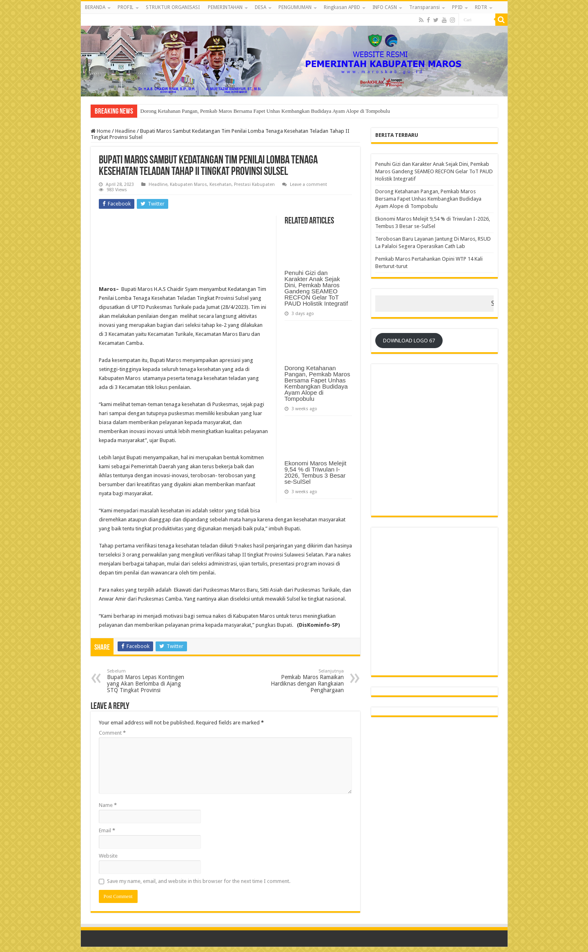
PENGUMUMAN (295, 7)
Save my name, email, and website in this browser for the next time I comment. (198, 881)
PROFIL (126, 7)
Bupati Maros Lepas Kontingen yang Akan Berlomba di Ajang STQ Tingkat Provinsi (149, 680)
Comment (112, 733)
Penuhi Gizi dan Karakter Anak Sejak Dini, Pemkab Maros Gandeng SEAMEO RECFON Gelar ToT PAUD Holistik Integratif (316, 288)
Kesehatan (220, 184)
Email (107, 830)
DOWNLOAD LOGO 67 (409, 340)
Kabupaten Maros (188, 184)
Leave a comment (308, 184)
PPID (457, 7)
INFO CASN (384, 7)
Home (101, 131)
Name (108, 805)
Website (108, 856)
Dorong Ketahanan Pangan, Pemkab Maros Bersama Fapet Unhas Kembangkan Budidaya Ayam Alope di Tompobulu (265, 111)
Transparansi (424, 7)
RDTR (481, 7)
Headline (125, 131)
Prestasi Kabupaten (254, 184)
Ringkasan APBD (342, 7)
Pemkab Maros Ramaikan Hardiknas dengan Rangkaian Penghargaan (302, 680)
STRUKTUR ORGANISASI (173, 7)
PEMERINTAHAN (225, 7)
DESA (260, 7)
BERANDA (95, 7)
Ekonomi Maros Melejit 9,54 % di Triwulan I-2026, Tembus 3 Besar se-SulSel (316, 472)
